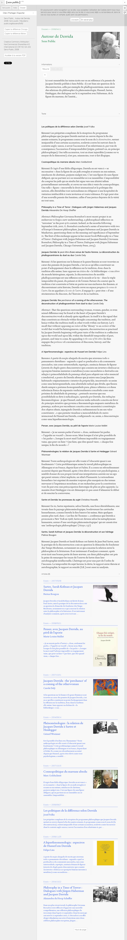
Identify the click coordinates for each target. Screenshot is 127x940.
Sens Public (48, 41)
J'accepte (75, 20)
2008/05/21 (56, 623)
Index (15, 8)
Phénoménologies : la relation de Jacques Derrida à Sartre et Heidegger (63, 727)
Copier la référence (16, 29)
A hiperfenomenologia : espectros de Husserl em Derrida (68, 351)
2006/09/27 (56, 805)
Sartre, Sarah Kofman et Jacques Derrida (63, 588)
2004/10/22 (56, 882)
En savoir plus (87, 20)
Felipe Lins (48, 850)
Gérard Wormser (51, 734)
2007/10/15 (56, 766)
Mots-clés (56, 69)
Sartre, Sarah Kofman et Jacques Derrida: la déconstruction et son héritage (77, 532)
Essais (46, 581)
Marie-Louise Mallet (53, 636)
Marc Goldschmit (52, 775)
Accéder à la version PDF (15, 55)
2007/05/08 (56, 581)
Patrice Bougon (51, 594)
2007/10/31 (56, 675)
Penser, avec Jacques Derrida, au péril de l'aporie (63, 630)
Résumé (45, 69)
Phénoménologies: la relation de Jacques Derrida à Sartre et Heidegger (75, 451)
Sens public (6, 8)
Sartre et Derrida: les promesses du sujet (60, 499)
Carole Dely (49, 688)
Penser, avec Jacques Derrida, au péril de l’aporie (64, 425)
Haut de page (80, 929)
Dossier (23, 8)
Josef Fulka (49, 814)
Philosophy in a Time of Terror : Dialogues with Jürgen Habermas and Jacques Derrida (63, 891)
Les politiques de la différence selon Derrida (62, 126)
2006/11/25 (56, 837)
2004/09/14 (56, 717)
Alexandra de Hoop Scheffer (57, 898)
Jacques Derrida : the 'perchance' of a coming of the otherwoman (65, 682)
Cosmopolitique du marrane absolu (58, 162)
